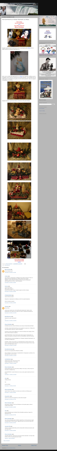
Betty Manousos (8, 316)
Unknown (6, 306)
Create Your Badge (42, 110)
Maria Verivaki (7, 269)
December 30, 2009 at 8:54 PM (10, 422)
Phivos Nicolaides (8, 5)
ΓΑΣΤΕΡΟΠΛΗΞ (8, 359)
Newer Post (5, 445)
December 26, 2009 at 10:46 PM (10, 320)
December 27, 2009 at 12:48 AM (10, 363)
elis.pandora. (7, 396)
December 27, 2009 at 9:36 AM (10, 392)
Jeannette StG (7, 426)
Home (19, 445)
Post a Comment (7, 440)
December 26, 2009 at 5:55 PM (10, 291)
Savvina (6, 286)
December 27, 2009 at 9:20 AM (10, 385)
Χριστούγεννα (7, 265)
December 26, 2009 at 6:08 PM (10, 302)
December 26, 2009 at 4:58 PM (10, 282)
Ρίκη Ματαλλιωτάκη (8, 349)
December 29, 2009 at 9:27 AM (10, 399)
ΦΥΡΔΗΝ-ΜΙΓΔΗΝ (8, 295)
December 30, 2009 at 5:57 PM (10, 414)
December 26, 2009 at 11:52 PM (10, 355)
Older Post (34, 445)
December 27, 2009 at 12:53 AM (10, 374)
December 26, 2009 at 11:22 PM (10, 345)
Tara (5, 410)
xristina (6, 276)
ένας (6, 378)
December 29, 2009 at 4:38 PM (10, 407)
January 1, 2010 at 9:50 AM (9, 438)
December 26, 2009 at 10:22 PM (10, 312)
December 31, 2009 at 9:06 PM (10, 430)
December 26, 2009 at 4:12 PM (10, 272)
